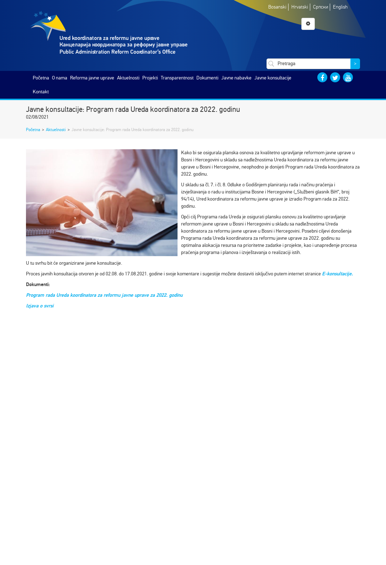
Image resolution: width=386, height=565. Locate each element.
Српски (320, 7)
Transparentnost (177, 78)
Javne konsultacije (272, 78)
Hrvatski (299, 7)
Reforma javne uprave (92, 78)
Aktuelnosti (128, 78)
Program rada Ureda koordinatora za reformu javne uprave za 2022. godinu (104, 295)
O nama (59, 78)
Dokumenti (207, 78)
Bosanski (277, 7)
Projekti (150, 78)
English (340, 7)
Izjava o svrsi (39, 306)
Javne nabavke (236, 78)
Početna (41, 78)
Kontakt (41, 92)
